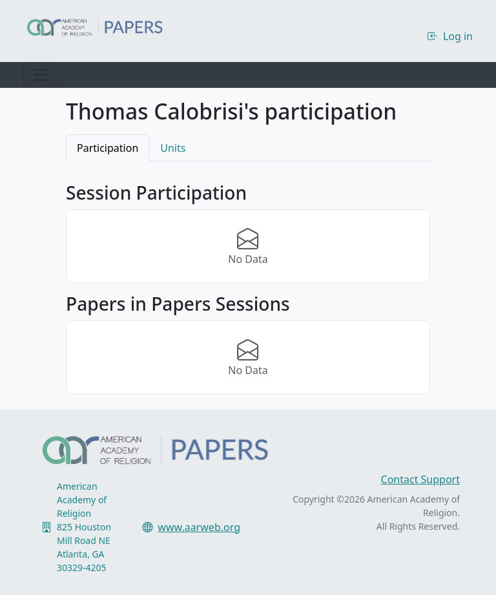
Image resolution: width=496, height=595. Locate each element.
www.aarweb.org (199, 527)
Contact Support (420, 479)
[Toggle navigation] (41, 75)
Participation (107, 148)
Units (172, 148)
